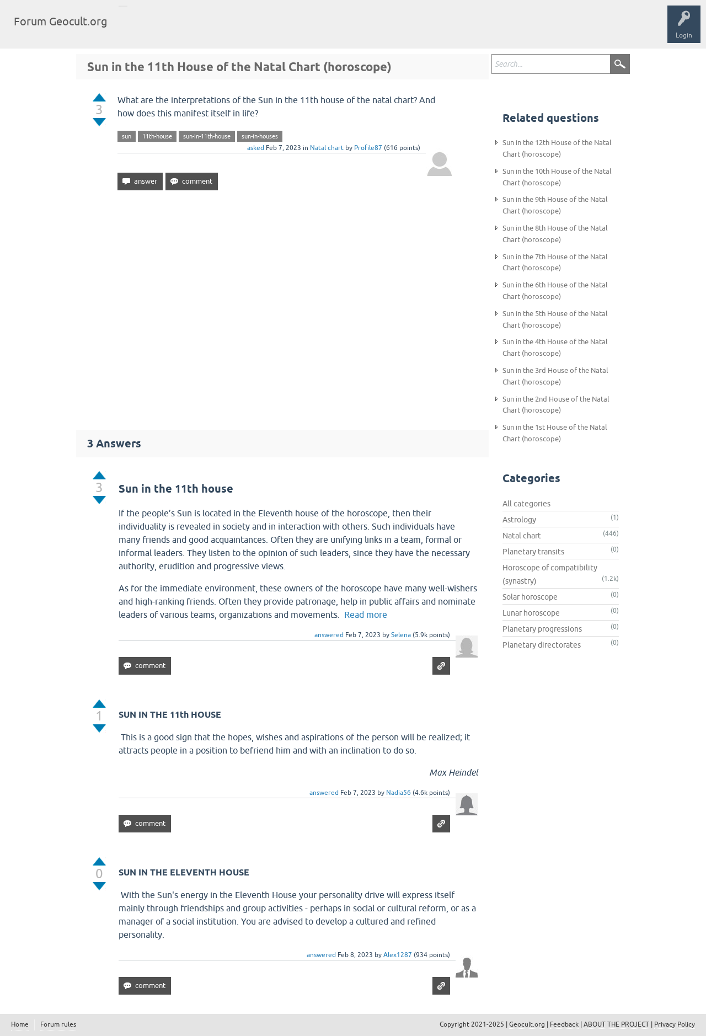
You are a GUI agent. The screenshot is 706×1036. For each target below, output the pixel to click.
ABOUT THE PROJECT (616, 1024)
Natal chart (327, 148)
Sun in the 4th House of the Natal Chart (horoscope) (555, 347)
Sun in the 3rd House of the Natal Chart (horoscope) (555, 376)
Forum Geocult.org (61, 21)
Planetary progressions (542, 628)
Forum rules (58, 1024)
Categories (217, 29)
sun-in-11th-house (207, 136)
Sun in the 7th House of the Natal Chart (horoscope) (555, 263)
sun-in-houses (260, 136)
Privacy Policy (674, 1024)
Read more (365, 615)
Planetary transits (533, 551)
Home (20, 1024)
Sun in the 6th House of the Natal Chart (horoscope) (555, 291)
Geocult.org (527, 1024)
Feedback (564, 1024)
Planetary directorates (541, 644)
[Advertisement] (282, 305)
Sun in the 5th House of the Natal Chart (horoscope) (555, 319)
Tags (177, 29)
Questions (139, 29)
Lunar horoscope (531, 612)
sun (126, 136)
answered (329, 635)
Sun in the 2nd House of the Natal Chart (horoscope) (555, 405)
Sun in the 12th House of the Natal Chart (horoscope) (557, 148)
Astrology (519, 519)
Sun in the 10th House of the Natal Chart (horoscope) (557, 177)
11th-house (157, 136)
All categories (526, 503)
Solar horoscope (530, 596)
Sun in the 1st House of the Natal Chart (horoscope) (554, 433)
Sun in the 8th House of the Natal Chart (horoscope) (555, 234)
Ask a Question (269, 29)
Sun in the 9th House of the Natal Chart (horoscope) (555, 205)
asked (255, 148)
